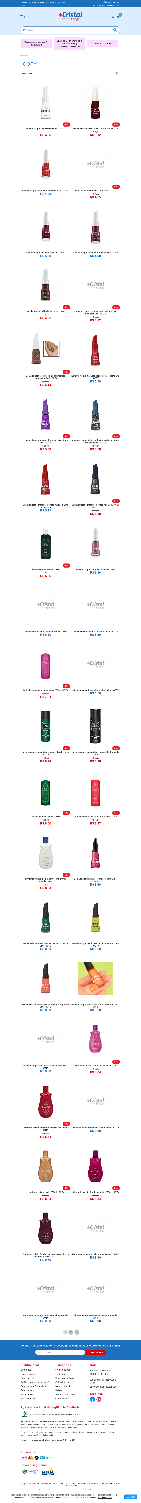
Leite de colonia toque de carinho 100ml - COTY (95, 690)
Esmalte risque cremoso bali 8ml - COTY (95, 569)
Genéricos (60, 1374)
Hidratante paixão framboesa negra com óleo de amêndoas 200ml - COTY (45, 1255)
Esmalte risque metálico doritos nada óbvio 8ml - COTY (95, 506)
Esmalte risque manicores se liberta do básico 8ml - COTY (46, 944)
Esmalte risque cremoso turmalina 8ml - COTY (95, 252)
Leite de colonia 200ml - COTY (45, 817)
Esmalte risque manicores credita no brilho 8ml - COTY (95, 1005)
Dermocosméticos (64, 1378)
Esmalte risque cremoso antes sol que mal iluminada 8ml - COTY (95, 312)
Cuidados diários (64, 1382)
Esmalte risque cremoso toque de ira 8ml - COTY (46, 190)
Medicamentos (62, 1370)
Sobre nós (26, 1370)
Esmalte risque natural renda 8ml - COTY (45, 128)
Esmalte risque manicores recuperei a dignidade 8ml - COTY (45, 1005)
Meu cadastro (113, 5)
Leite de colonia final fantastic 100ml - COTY (45, 631)
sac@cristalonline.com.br (103, 1387)
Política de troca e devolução (35, 1382)
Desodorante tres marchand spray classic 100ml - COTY (45, 753)
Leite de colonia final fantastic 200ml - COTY (95, 817)
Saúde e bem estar (65, 1394)
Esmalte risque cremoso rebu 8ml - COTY (95, 190)
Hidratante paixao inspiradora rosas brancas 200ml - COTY (46, 880)
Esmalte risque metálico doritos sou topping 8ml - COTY (95, 377)
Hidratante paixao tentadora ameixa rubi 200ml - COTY (45, 1129)
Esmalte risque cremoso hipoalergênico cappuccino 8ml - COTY (45, 377)
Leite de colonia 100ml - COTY (45, 569)
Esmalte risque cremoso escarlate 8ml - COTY (95, 128)
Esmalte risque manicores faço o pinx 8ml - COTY (95, 880)
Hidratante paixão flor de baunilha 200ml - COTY (95, 1192)
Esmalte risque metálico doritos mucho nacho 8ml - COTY (45, 506)
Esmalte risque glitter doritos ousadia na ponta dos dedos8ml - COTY (95, 441)
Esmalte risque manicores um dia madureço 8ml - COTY (95, 944)
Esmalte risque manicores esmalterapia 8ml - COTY (45, 1066)
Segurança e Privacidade (34, 1386)
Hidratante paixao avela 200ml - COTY (45, 1192)
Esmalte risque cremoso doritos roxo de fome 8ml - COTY (45, 441)
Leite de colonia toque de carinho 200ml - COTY (95, 1128)
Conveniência (62, 1398)
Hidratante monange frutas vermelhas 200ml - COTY (45, 1316)
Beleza (58, 1390)
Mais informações (105, 1498)
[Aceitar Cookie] (130, 1496)
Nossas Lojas (28, 1374)
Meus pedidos (99, 5)
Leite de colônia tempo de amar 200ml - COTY (45, 690)
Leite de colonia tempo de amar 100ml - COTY (95, 631)
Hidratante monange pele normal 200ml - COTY (95, 1254)
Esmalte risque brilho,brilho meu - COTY (46, 311)
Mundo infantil (62, 1386)
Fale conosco (111, 2)
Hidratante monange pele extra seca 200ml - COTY (95, 1316)
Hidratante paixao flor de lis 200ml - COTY (95, 1065)
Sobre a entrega (29, 1378)
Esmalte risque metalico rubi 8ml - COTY (46, 252)
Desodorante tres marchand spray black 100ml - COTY (95, 753)
